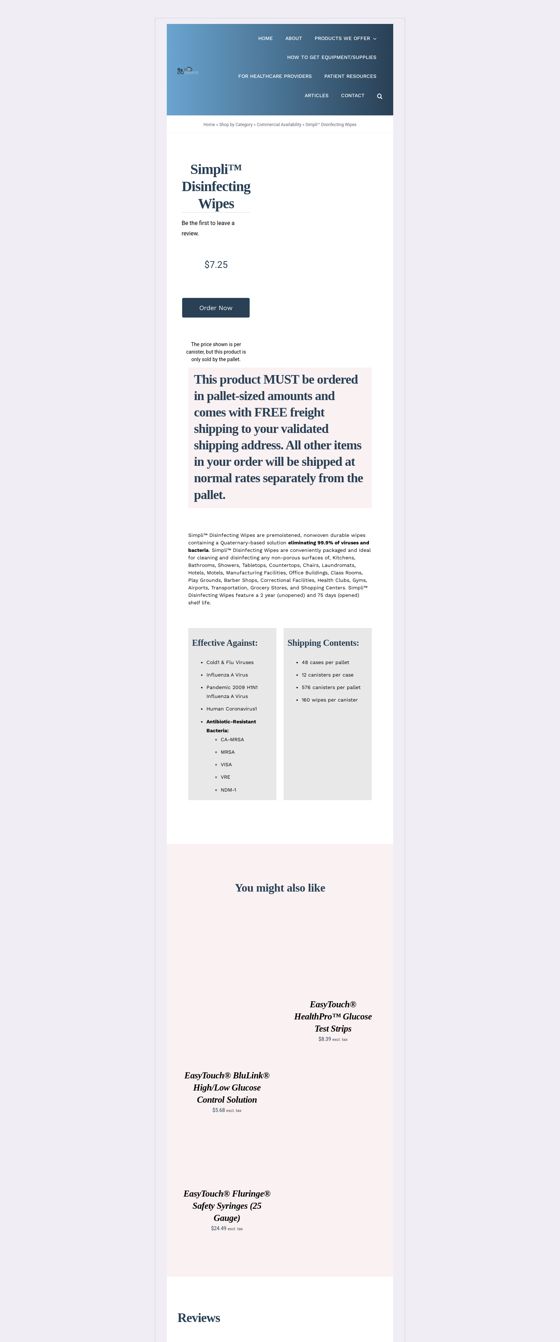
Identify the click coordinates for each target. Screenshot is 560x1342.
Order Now (215, 307)
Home (209, 124)
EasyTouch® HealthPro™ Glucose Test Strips (333, 1016)
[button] (379, 96)
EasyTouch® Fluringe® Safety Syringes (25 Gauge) (227, 1206)
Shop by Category (236, 124)
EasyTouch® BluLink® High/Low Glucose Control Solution (226, 1087)
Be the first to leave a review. (208, 228)
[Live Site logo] (188, 69)
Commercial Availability (279, 124)
